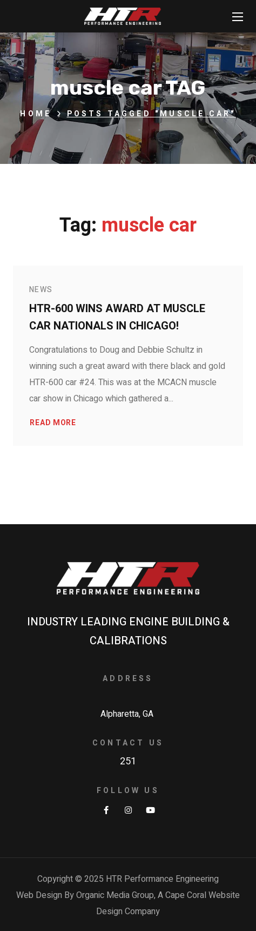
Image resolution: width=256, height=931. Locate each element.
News (41, 289)
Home (35, 114)
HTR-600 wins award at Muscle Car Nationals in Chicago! (117, 317)
